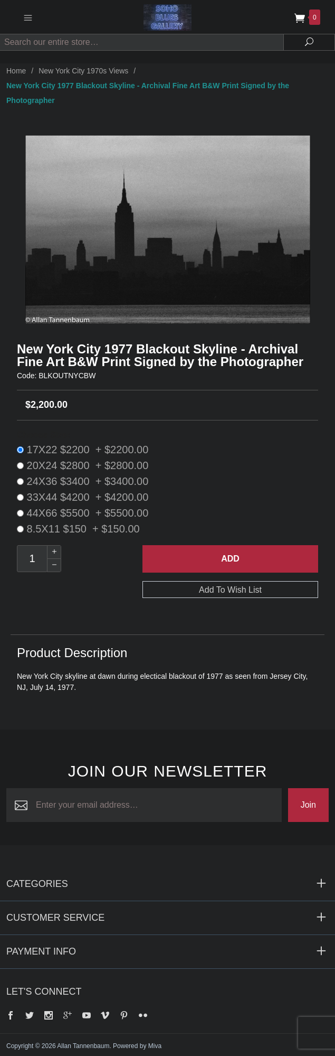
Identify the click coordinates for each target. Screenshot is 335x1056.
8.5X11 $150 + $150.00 (78, 529)
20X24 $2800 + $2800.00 (82, 465)
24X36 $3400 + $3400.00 (82, 481)
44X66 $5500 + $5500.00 (82, 513)
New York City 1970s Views (83, 71)
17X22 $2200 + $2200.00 (82, 449)
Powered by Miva (137, 1046)
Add (230, 558)
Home (16, 71)
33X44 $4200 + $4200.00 (82, 497)
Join (308, 804)
